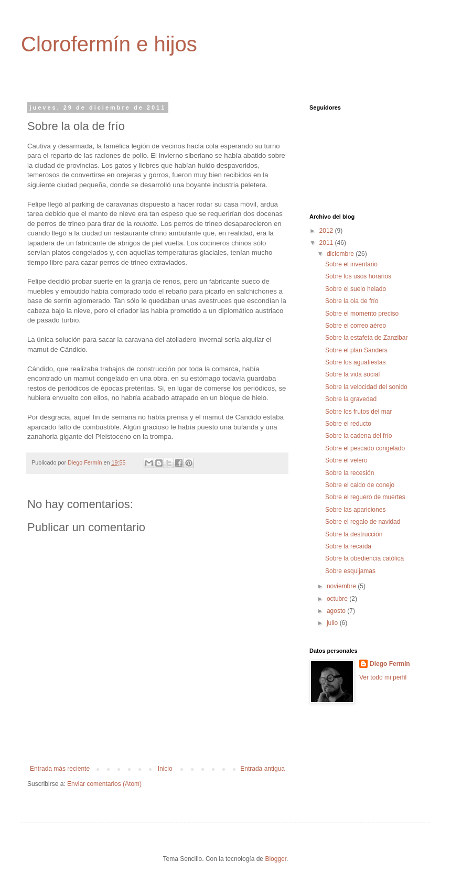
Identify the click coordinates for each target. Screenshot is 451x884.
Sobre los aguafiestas (355, 362)
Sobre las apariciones (355, 509)
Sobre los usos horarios (358, 276)
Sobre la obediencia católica (364, 558)
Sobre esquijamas (350, 571)
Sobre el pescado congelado (365, 448)
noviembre (342, 586)
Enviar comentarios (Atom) (104, 784)
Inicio (165, 768)
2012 (327, 230)
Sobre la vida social (352, 374)
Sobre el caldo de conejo (359, 485)
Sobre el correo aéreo (355, 325)
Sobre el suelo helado (355, 289)
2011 (327, 242)
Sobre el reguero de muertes (365, 497)
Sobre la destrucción (353, 534)
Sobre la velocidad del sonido (366, 387)
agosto (337, 611)
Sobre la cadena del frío (358, 435)
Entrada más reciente (60, 768)
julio (333, 623)
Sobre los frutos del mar (358, 411)
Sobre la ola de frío (351, 301)
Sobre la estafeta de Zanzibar (366, 337)
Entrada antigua (262, 768)
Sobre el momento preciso (362, 313)
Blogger (275, 859)
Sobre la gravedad (351, 399)
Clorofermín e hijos (109, 44)
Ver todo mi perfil (382, 677)
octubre (338, 598)
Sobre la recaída (348, 546)
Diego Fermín (390, 663)
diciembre (341, 253)
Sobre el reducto (348, 423)
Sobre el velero (346, 460)
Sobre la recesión (349, 473)
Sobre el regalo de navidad (362, 521)
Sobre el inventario (351, 264)
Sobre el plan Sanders (356, 350)
